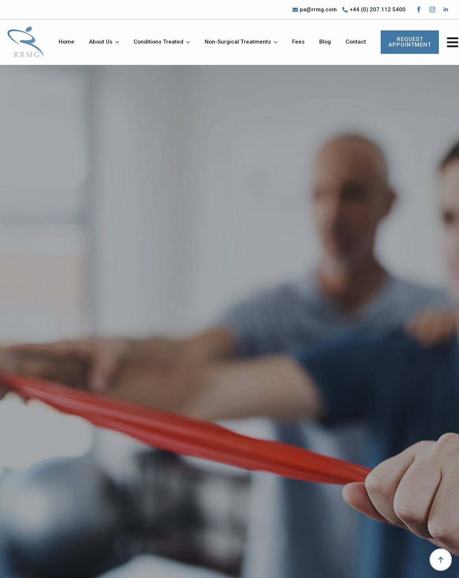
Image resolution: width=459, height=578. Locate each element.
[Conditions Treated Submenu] (190, 42)
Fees (298, 41)
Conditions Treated (158, 41)
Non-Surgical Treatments (238, 41)
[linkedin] (446, 9)
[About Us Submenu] (119, 42)
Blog (325, 41)
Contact (356, 41)
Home (66, 41)
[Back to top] (441, 560)
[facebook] (419, 9)
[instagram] (432, 9)
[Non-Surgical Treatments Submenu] (278, 42)
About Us (100, 41)
